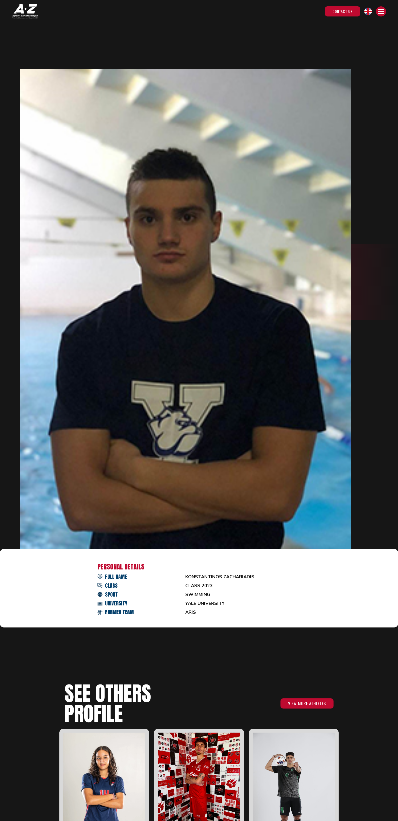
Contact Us (343, 11)
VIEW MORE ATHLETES (307, 703)
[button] (368, 11)
